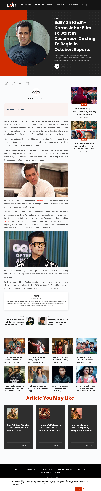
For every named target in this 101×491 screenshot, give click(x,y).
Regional (61, 5)
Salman (7, 221)
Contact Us (46, 471)
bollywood (58, 18)
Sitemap (17, 471)
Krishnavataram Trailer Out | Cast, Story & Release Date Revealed (81, 433)
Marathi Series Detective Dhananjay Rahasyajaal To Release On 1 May (14, 389)
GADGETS (10, 427)
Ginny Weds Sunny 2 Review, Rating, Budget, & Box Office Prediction (62, 360)
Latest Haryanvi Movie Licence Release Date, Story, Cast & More (13, 360)
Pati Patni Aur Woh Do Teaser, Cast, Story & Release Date (18, 433)
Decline (85, 489)
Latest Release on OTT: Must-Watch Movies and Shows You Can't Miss (84, 146)
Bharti (31, 98)
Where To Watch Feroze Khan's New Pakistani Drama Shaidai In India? (85, 389)
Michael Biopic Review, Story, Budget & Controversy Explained (37, 360)
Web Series (73, 5)
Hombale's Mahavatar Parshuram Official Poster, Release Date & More (50, 433)
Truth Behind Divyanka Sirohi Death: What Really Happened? (38, 389)
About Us (31, 471)
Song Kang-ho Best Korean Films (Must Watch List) (60, 389)
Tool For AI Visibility (50, 474)
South (49, 5)
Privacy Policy (65, 471)
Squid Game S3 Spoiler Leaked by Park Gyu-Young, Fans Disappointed (84, 111)
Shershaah (40, 201)
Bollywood (26, 5)
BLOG (84, 104)
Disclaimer (82, 471)
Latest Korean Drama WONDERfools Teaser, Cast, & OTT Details (84, 360)
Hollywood (39, 5)
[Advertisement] (7, 41)
